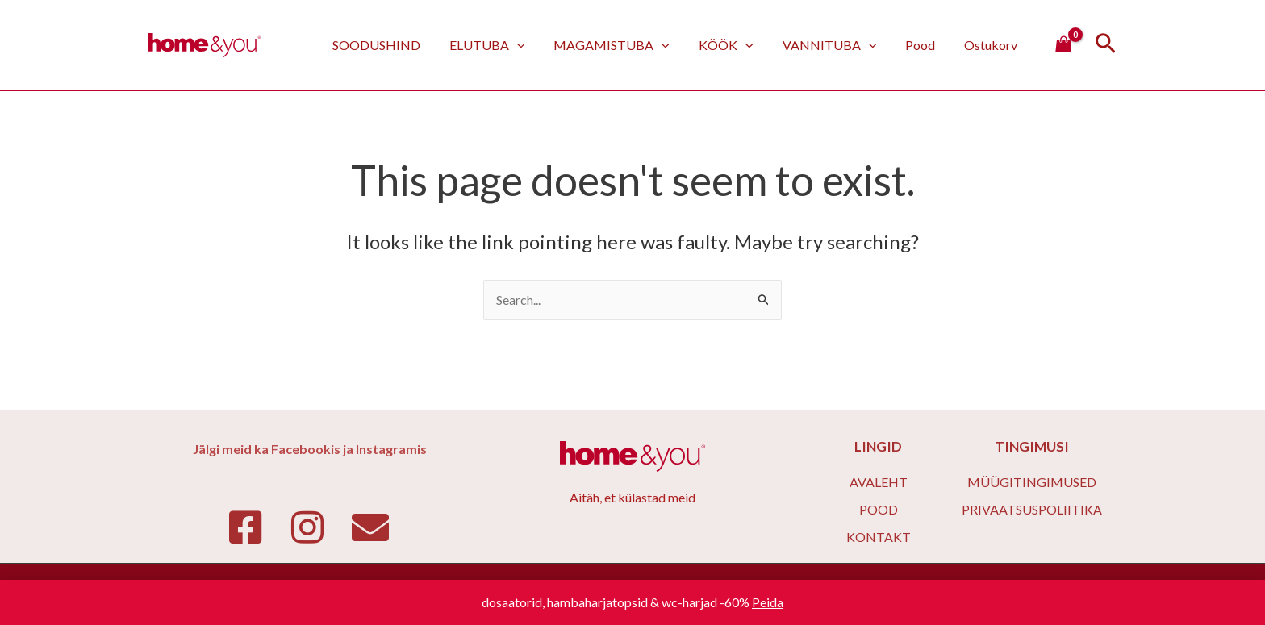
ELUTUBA (505, 44)
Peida (767, 602)
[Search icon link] (1106, 45)
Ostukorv (992, 44)
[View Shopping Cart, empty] (1063, 45)
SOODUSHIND (397, 44)
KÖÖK (737, 44)
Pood (925, 44)
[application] (535, 44)
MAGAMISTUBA (626, 44)
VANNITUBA (838, 44)
